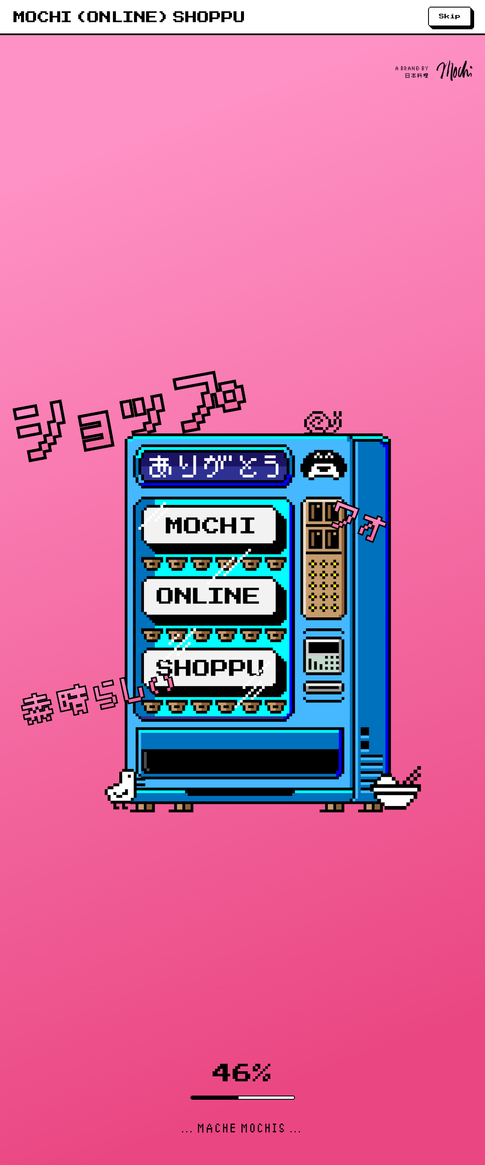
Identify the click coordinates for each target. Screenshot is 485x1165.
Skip (450, 16)
